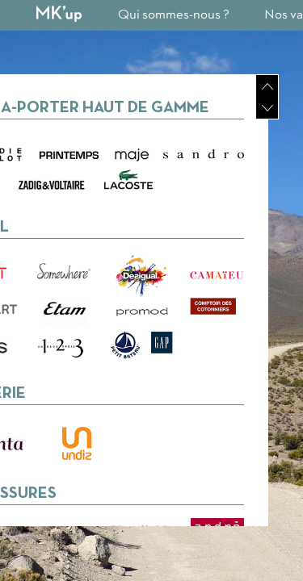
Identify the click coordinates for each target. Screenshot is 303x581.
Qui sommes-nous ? (173, 15)
